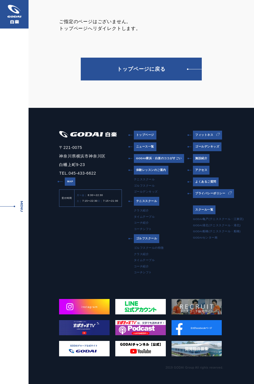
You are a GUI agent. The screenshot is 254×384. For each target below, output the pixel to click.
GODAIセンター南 (205, 237)
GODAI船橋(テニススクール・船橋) (217, 231)
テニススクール (144, 179)
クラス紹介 (141, 210)
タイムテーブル (144, 216)
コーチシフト (143, 229)
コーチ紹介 (141, 222)
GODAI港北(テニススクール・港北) (217, 225)
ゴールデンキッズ (146, 191)
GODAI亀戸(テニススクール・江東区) (218, 219)
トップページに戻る (159, 69)
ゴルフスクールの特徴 (149, 247)
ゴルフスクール (144, 185)
